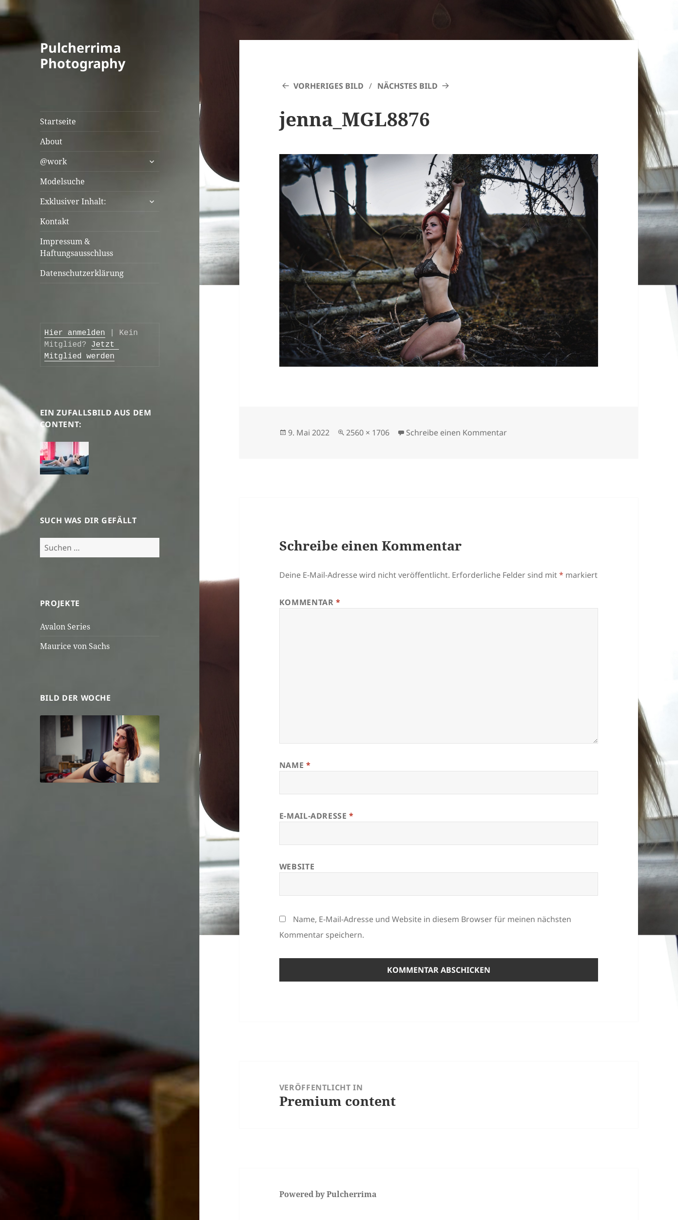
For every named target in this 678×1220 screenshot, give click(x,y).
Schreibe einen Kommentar (456, 432)
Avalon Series (65, 626)
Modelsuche (62, 181)
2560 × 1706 (367, 432)
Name (295, 765)
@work (53, 161)
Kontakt (54, 221)
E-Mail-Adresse (316, 815)
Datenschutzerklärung (82, 273)
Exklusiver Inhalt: (73, 201)
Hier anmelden (74, 333)
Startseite (58, 121)
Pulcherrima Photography (82, 55)
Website (296, 866)
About (51, 141)
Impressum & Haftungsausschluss (76, 247)
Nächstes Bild (407, 85)
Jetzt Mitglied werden (81, 350)
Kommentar (310, 602)
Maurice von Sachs (75, 646)
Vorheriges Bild (328, 85)
